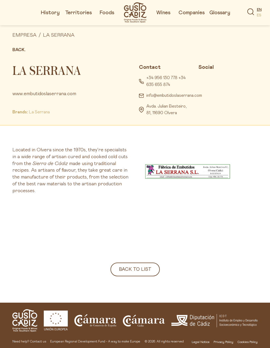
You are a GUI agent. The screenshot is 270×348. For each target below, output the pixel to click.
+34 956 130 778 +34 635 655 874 (166, 81)
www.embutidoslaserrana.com (44, 93)
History (50, 12)
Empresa (24, 35)
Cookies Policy (247, 342)
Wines (163, 12)
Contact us (38, 341)
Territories (78, 12)
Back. (19, 50)
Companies (192, 12)
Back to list (135, 269)
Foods (107, 12)
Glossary (219, 12)
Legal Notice (201, 342)
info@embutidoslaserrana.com (174, 95)
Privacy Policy (223, 342)
